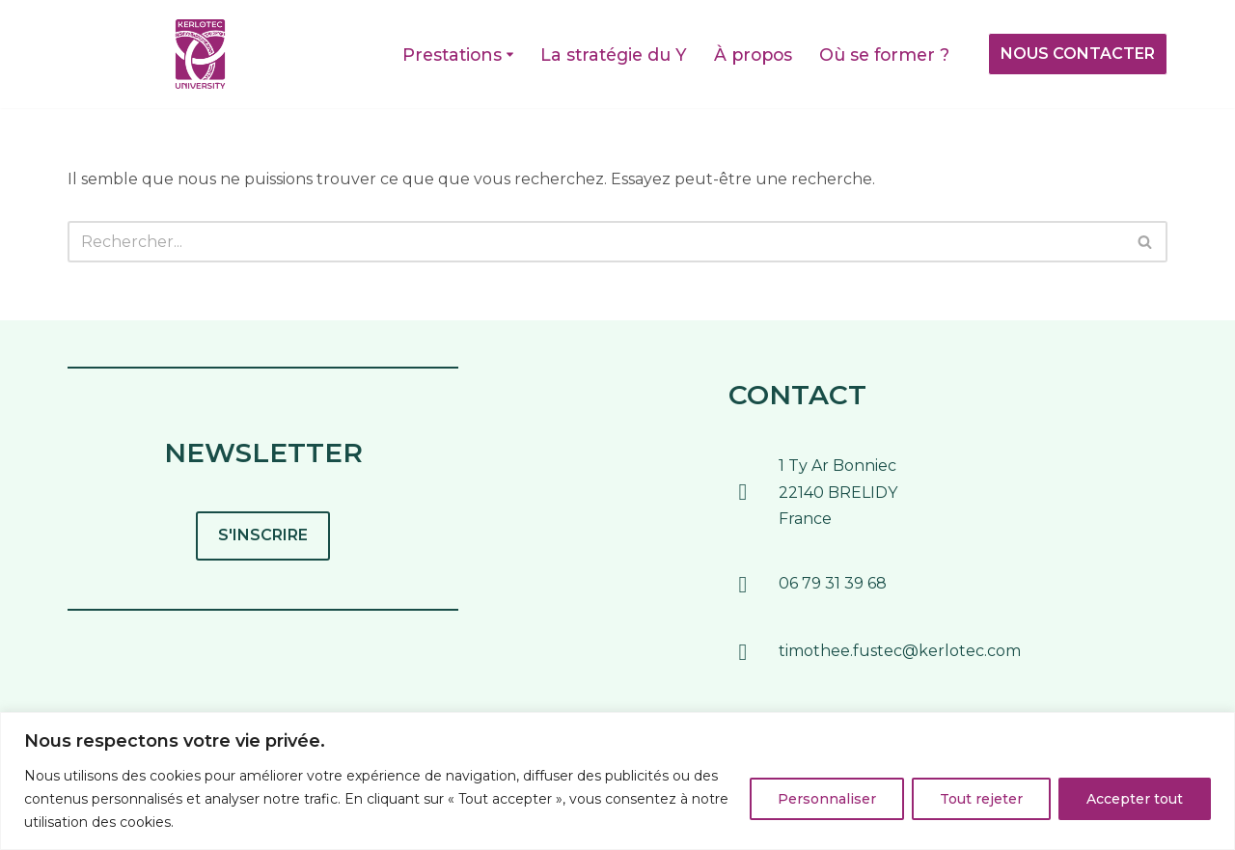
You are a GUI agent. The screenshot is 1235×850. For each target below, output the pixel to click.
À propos (753, 54)
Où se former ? (884, 54)
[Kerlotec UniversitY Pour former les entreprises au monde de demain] (200, 54)
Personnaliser (827, 799)
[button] (510, 54)
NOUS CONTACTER (1078, 53)
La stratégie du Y (613, 54)
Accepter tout (1134, 799)
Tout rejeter (981, 799)
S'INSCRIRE (263, 535)
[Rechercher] (596, 241)
